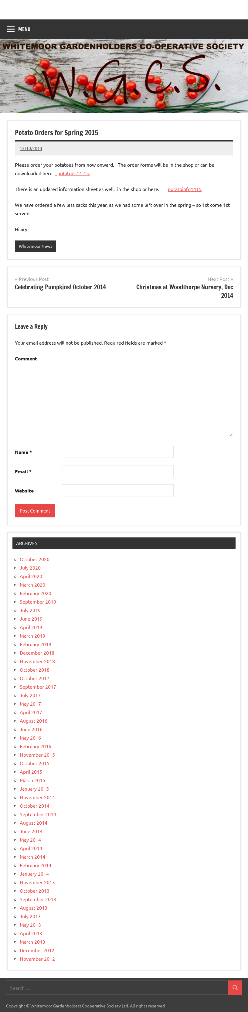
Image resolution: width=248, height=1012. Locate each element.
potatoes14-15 (73, 173)
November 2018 (37, 661)
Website (24, 490)
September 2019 (38, 601)
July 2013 (30, 916)
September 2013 (38, 899)
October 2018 (34, 669)
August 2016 (33, 720)
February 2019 (35, 644)
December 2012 (37, 950)
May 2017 (30, 703)
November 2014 (37, 797)
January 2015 (34, 788)
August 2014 (33, 822)
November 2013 (37, 882)
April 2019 (31, 627)
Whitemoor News (35, 246)
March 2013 (32, 942)
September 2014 (38, 814)
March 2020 (32, 584)
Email (23, 471)
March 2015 (32, 780)
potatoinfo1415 (185, 189)
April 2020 (31, 576)
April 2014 (31, 848)
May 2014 (30, 840)
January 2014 (34, 874)
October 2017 (34, 678)
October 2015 (34, 763)
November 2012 (37, 959)
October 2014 (34, 805)
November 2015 (37, 754)
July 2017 (30, 695)
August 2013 (33, 908)
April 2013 (31, 933)
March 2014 (32, 857)
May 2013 (30, 925)
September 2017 (38, 686)
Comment (26, 358)
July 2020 (30, 567)
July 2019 (30, 610)
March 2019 (32, 635)
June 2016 (31, 729)
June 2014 (31, 831)
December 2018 (37, 652)
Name (23, 452)
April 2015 (31, 771)
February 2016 (35, 746)
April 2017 (31, 712)
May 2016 (30, 737)
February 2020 (35, 593)
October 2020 (34, 559)
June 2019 (31, 618)
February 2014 (35, 865)
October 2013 (34, 891)
